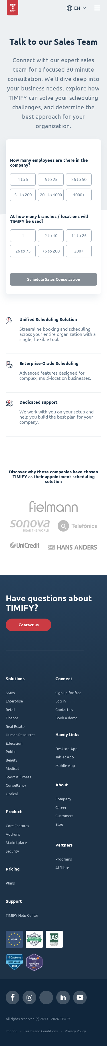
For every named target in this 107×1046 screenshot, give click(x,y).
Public (11, 751)
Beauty (11, 760)
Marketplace (16, 842)
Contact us (29, 625)
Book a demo (66, 718)
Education (14, 743)
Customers (64, 815)
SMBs (10, 692)
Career (60, 807)
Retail (10, 709)
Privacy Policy (75, 1031)
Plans (10, 883)
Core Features (17, 825)
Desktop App (66, 748)
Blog (59, 824)
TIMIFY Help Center (22, 915)
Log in (60, 701)
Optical (12, 793)
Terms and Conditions (41, 1031)
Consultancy (16, 785)
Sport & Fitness (18, 777)
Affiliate (62, 867)
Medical (12, 768)
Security (12, 851)
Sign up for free (68, 692)
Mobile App (65, 765)
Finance (12, 718)
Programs (63, 859)
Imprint (11, 1031)
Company (63, 799)
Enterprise (14, 701)
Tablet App (64, 757)
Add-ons (13, 834)
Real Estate (15, 726)
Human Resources (20, 734)
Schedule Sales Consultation (53, 279)
